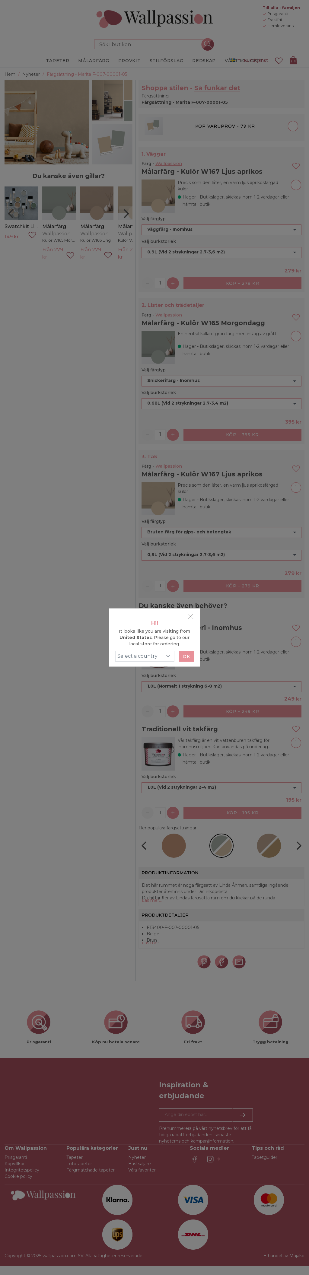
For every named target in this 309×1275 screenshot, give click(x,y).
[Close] (191, 616)
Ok (186, 656)
